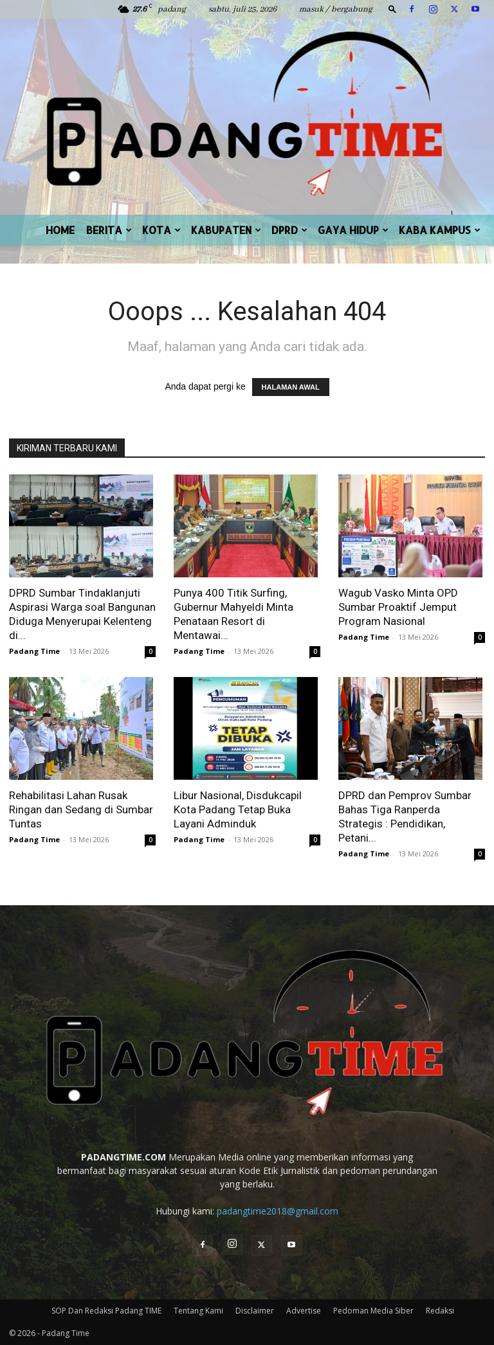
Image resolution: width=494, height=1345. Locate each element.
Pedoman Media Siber (373, 1310)
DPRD (289, 230)
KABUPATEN (226, 230)
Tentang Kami (198, 1310)
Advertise (303, 1310)
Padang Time (34, 651)
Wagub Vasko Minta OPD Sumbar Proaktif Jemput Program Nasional (398, 606)
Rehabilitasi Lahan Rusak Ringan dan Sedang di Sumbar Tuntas (81, 809)
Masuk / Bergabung (335, 9)
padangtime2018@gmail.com (277, 1211)
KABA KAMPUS (439, 230)
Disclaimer (254, 1310)
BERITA (109, 230)
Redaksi (440, 1310)
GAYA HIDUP (353, 230)
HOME (60, 230)
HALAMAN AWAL (291, 387)
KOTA (161, 230)
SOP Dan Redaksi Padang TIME (106, 1310)
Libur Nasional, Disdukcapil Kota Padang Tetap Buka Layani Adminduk (238, 809)
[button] (392, 9)
